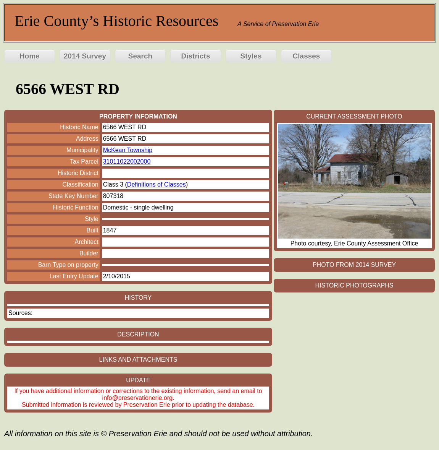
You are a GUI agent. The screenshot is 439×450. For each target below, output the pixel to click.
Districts (195, 56)
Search (140, 56)
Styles (251, 56)
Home (29, 56)
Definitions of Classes (156, 184)
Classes (306, 56)
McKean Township (128, 150)
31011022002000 (127, 161)
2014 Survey (85, 56)
